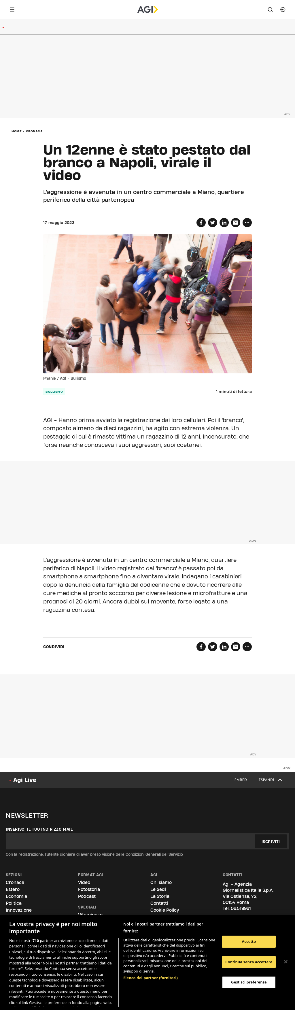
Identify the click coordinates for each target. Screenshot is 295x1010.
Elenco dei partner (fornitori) (150, 947)
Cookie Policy (164, 910)
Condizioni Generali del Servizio (154, 854)
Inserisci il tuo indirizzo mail (39, 829)
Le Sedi (158, 889)
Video (84, 882)
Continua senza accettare (248, 961)
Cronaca (34, 131)
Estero (13, 889)
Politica (14, 903)
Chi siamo (161, 882)
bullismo (54, 392)
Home (17, 131)
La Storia (159, 896)
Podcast (87, 896)
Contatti (159, 903)
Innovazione (19, 910)
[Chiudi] (285, 962)
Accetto (249, 941)
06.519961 (241, 908)
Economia (16, 896)
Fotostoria (89, 889)
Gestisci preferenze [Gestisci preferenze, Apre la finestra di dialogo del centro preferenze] (249, 982)
